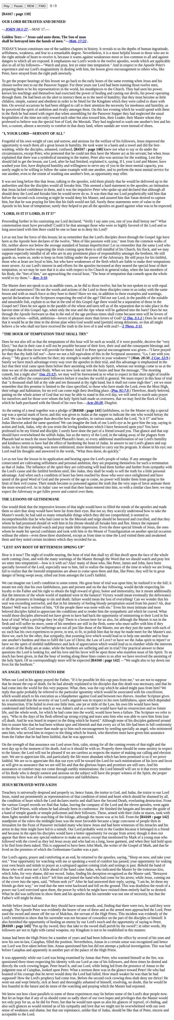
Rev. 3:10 (40, 278)
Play (7, 6)
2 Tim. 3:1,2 (133, 318)
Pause (18, 6)
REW (30, 6)
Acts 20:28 (95, 403)
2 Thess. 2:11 (132, 326)
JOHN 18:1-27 (16, 29)
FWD (42, 6)
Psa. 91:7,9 (120, 390)
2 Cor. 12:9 (159, 358)
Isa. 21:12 (47, 374)
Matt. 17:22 (77, 41)
